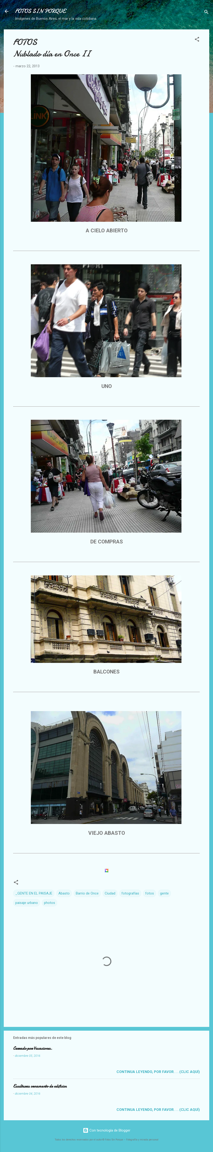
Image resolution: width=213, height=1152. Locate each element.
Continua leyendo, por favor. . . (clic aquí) (158, 1072)
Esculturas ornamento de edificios (40, 1086)
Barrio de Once (87, 893)
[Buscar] (206, 13)
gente (164, 893)
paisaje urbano (26, 903)
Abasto (64, 893)
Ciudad (110, 893)
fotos (149, 893)
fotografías (130, 893)
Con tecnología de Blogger (106, 1130)
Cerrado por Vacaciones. (32, 1048)
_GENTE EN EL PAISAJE (33, 893)
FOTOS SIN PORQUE (40, 11)
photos (49, 903)
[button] (197, 40)
